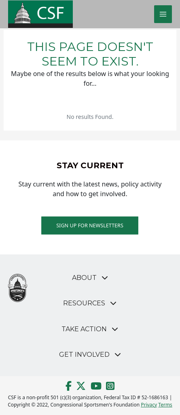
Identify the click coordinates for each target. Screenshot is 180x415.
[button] (90, 278)
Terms (165, 404)
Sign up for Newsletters (90, 225)
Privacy (149, 404)
